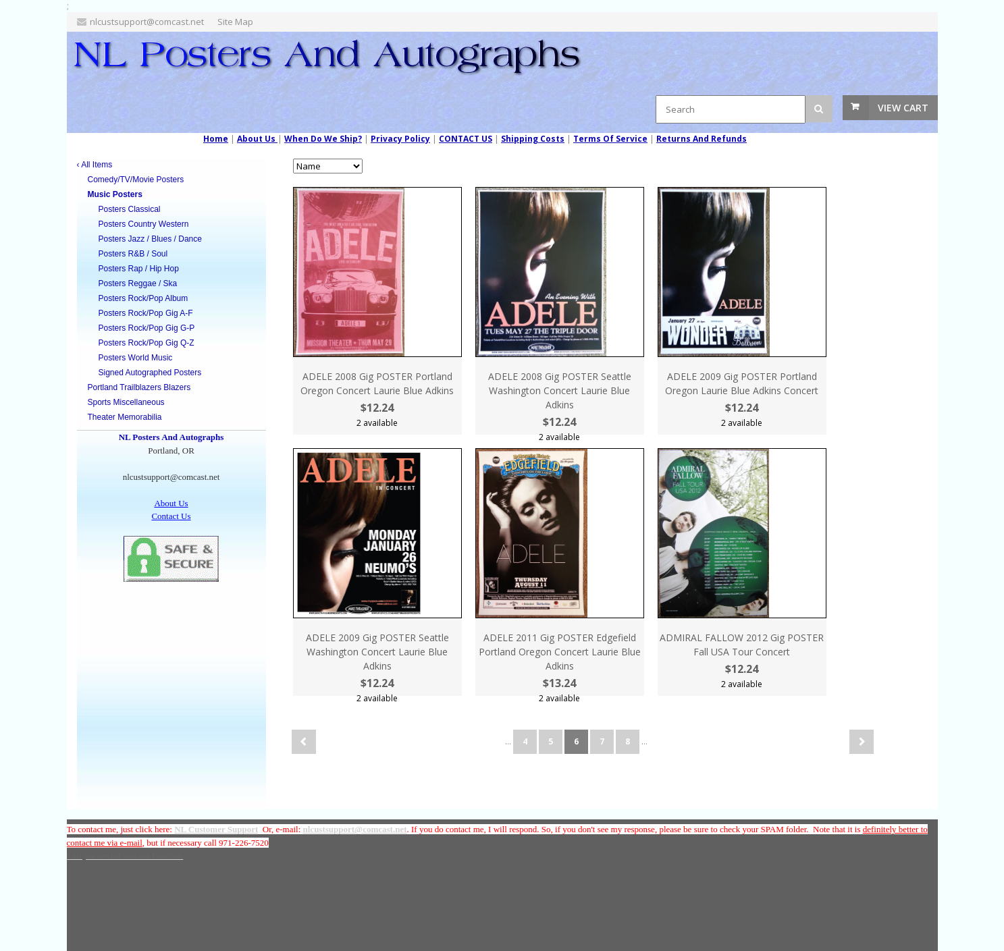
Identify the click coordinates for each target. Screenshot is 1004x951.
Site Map (235, 22)
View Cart (903, 107)
